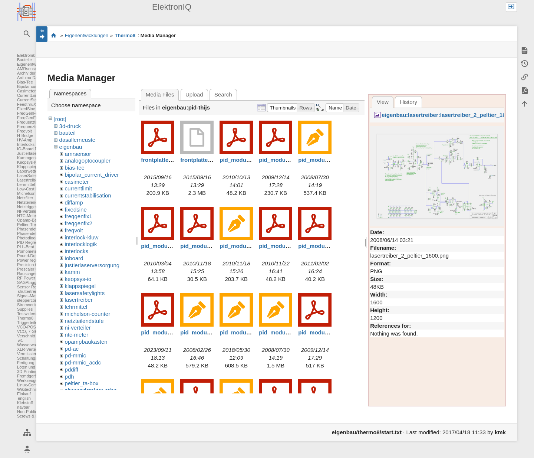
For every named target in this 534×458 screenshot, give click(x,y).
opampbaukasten (86, 341)
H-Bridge (25, 135)
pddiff (71, 369)
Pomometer (27, 251)
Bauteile (24, 60)
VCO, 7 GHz (28, 331)
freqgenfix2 (78, 223)
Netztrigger (27, 207)
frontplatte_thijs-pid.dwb (212, 160)
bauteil (67, 133)
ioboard (74, 258)
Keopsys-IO (27, 162)
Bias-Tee (25, 82)
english (24, 398)
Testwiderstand (30, 313)
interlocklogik (81, 244)
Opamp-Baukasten (34, 220)
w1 (20, 340)
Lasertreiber (28, 180)
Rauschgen (27, 273)
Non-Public (27, 411)
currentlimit (78, 188)
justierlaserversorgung (92, 265)
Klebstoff (25, 402)
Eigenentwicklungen (35, 64)
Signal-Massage (31, 296)
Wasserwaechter (32, 345)
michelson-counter (88, 314)
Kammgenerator (31, 158)
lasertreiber (79, 300)
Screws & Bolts (30, 416)
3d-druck (70, 126)
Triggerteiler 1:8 (31, 322)
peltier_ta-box (82, 383)
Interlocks (25, 144)
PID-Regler (27, 242)
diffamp (74, 202)
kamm (72, 272)
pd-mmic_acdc (83, 362)
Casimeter (26, 91)
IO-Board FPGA (31, 149)
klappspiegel (80, 286)
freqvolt (74, 230)
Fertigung (25, 362)
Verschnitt (26, 336)
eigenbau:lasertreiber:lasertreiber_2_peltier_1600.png (453, 115)
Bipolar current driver (36, 86)
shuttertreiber (30, 291)
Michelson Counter (34, 193)
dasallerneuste (77, 140)
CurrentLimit (28, 95)
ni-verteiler (78, 327)
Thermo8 (25, 318)
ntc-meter (76, 334)
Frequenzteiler (30, 122)
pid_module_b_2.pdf (325, 332)
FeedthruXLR (29, 104)
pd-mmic (75, 355)
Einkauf (24, 394)
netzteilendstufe (84, 321)
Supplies (25, 309)
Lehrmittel (26, 184)
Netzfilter (25, 198)
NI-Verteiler (27, 211)
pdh (69, 376)
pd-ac (72, 349)
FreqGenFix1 (29, 113)
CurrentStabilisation (35, 100)
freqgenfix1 (78, 216)
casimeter (77, 182)
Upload (194, 94)
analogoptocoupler (88, 160)
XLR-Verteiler (29, 349)
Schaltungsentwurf (34, 358)
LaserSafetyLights (33, 175)
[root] (60, 119)
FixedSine (26, 109)
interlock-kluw (82, 237)
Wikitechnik (27, 389)
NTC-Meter (27, 215)
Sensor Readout (32, 287)
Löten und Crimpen (34, 367)
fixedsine (76, 209)
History (408, 102)
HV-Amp (24, 140)
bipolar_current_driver (92, 174)
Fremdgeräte (28, 376)
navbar (23, 407)
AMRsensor (27, 68)
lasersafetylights (85, 293)
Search (223, 94)
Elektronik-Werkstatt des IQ (53, 35)
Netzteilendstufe (31, 202)
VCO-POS (26, 327)
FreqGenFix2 (29, 117)
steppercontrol (30, 300)
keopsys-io (78, 279)
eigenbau (70, 147)
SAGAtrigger (28, 282)
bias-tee (75, 167)
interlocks (76, 251)
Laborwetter (28, 171)
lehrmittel (76, 307)
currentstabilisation (88, 195)
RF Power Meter (32, 278)
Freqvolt (24, 131)
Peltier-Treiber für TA (36, 224)
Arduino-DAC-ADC (34, 77)
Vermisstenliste (30, 353)
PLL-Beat (25, 247)
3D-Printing (27, 371)
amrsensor (78, 154)
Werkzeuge (27, 380)
